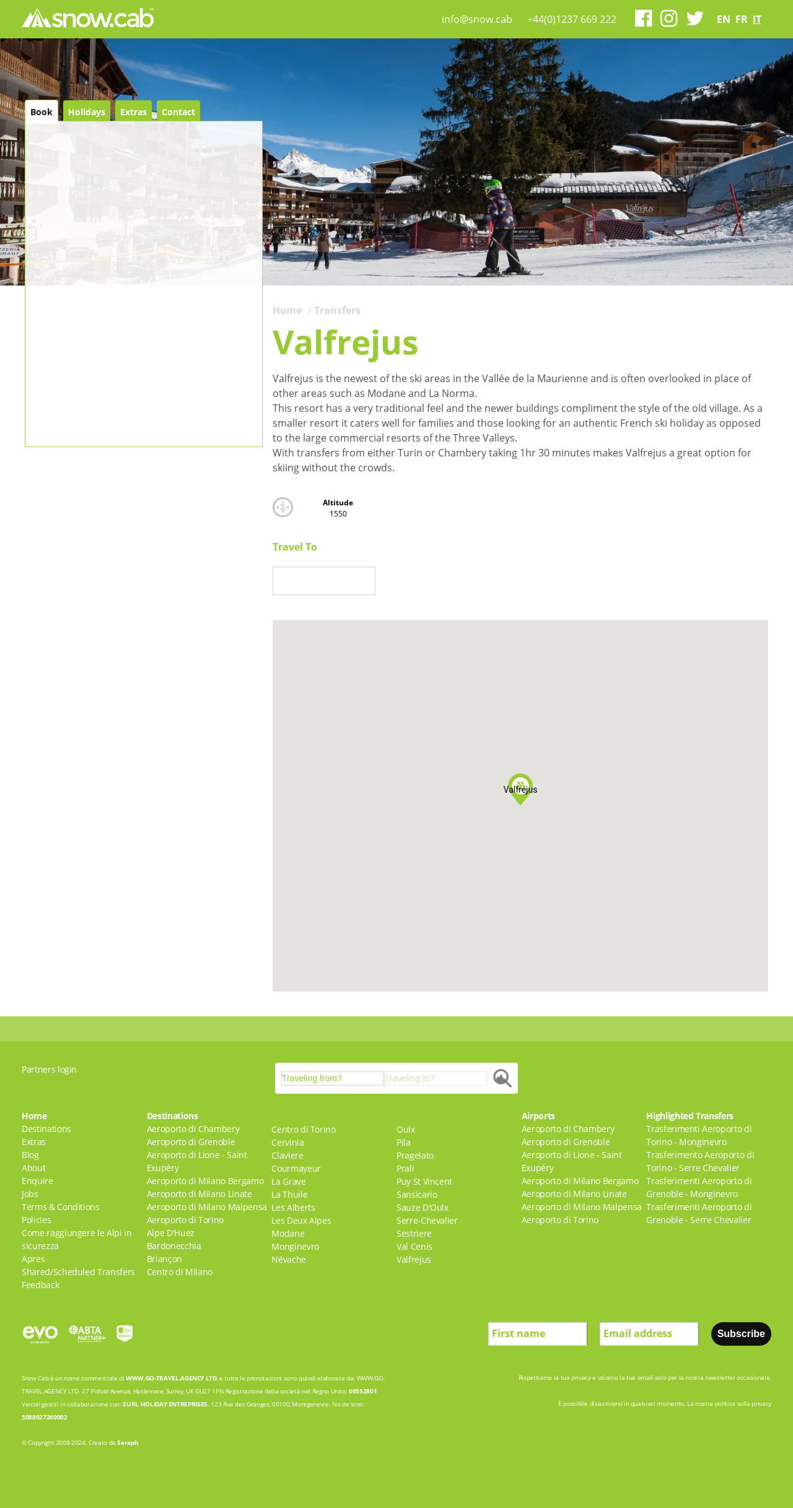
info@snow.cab (477, 19)
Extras (133, 112)
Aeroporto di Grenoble (191, 1142)
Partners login (49, 1069)
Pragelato (415, 1155)
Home (287, 310)
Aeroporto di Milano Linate (199, 1194)
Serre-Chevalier (427, 1220)
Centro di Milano (179, 1272)
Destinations (46, 1129)
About (33, 1168)
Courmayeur (296, 1168)
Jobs (30, 1194)
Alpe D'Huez (171, 1233)
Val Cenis (414, 1246)
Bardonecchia (174, 1246)
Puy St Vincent (424, 1181)
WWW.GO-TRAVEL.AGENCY (165, 1378)
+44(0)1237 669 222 (571, 19)
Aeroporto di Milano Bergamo (205, 1181)
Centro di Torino (303, 1129)
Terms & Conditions (61, 1207)
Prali (405, 1168)
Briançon (164, 1259)
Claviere (287, 1155)
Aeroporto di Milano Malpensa (207, 1207)
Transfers (337, 310)
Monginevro (295, 1246)
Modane (287, 1233)
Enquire (37, 1181)
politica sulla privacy (743, 1403)
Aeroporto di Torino (185, 1220)
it (757, 19)
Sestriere (414, 1233)
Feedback (40, 1285)
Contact (178, 112)
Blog (30, 1155)
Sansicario (416, 1194)
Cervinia (287, 1142)
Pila (403, 1142)
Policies (36, 1220)
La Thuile (289, 1194)
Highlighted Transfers (690, 1116)
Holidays (86, 112)
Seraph (127, 1442)
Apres (33, 1259)
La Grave (288, 1181)
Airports (538, 1116)
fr (741, 19)
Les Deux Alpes (301, 1220)
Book (41, 112)
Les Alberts (293, 1207)
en (723, 19)
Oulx (405, 1129)
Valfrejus (413, 1259)
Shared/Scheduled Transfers (78, 1272)
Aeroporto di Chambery (193, 1129)
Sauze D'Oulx (422, 1207)
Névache (288, 1259)
